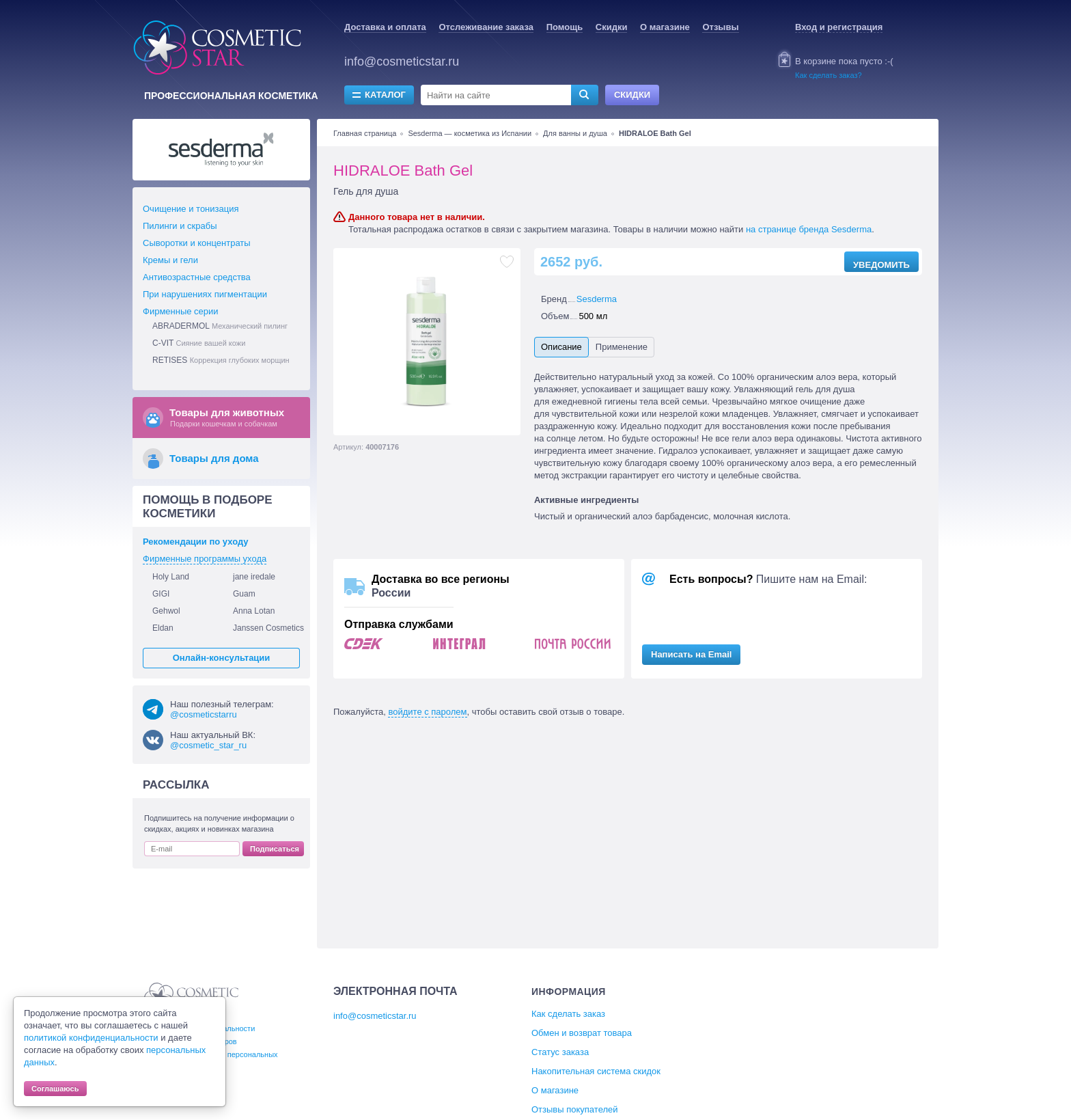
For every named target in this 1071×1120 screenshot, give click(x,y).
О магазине (665, 27)
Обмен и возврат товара (581, 1033)
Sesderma (596, 299)
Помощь (564, 27)
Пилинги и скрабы (180, 226)
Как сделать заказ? (828, 75)
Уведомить (881, 265)
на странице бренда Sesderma (809, 229)
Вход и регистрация (838, 27)
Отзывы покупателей (574, 1109)
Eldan (162, 628)
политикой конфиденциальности (91, 1038)
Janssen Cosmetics (268, 628)
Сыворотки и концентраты (197, 243)
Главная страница (364, 133)
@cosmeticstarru (203, 714)
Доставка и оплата (385, 27)
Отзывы (720, 27)
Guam (244, 594)
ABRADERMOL (220, 326)
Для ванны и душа (575, 133)
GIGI (160, 594)
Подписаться (274, 849)
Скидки (612, 27)
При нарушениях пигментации (205, 294)
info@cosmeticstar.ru (401, 61)
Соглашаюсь (55, 1088)
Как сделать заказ (568, 1014)
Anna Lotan (254, 611)
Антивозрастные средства (197, 277)
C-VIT (198, 343)
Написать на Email (691, 654)
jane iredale (254, 577)
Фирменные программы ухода (204, 559)
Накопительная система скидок (595, 1071)
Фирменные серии (181, 311)
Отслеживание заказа (486, 27)
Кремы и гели (170, 260)
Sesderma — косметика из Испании (469, 133)
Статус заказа (560, 1052)
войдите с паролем (427, 712)
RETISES (221, 360)
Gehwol (166, 611)
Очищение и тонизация (191, 209)
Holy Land (170, 577)
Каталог (385, 95)
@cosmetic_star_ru (208, 745)
